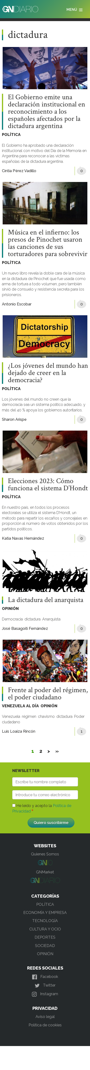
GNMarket (45, 872)
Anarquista (51, 619)
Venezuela (11, 716)
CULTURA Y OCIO (45, 929)
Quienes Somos (45, 854)
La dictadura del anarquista (45, 600)
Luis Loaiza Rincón (18, 731)
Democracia (12, 619)
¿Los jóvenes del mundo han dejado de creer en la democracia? (48, 373)
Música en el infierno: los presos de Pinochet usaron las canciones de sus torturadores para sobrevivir (47, 243)
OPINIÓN (10, 608)
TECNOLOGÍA (45, 920)
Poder (79, 716)
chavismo (46, 716)
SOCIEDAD (45, 945)
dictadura (32, 619)
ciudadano (11, 722)
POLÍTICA (11, 134)
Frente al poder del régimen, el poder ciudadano (48, 694)
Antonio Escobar (16, 304)
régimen (29, 716)
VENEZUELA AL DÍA (20, 706)
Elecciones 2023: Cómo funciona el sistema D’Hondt (48, 485)
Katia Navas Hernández (23, 538)
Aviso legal (45, 1016)
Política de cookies (45, 1025)
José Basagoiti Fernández (25, 628)
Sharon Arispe (14, 419)
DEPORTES (45, 937)
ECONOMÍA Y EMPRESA (45, 912)
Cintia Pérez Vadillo (19, 171)
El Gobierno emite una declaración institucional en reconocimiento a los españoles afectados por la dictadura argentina (46, 112)
